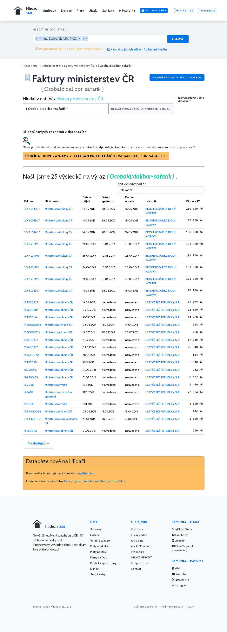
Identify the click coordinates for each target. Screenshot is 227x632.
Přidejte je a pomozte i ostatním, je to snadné (94, 481)
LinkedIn (179, 540)
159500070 (31, 355)
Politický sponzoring (103, 563)
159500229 (31, 302)
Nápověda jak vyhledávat (125, 49)
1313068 (29, 384)
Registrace (207, 10)
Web (176, 568)
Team (190, 606)
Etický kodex (139, 535)
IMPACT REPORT (141, 557)
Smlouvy (49, 10)
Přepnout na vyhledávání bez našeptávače (68, 49)
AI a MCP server (141, 546)
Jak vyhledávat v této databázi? (191, 99)
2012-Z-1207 (32, 209)
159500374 (31, 362)
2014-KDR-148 (33, 419)
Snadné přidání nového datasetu (177, 77)
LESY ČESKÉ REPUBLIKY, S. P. (162, 302)
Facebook (180, 535)
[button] (96, 156)
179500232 (31, 340)
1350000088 (32, 411)
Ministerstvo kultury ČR (58, 209)
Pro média (137, 552)
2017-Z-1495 (31, 244)
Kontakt (136, 568)
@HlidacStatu (182, 529)
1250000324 (32, 332)
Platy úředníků (99, 546)
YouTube (179, 574)
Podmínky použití (172, 606)
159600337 (31, 347)
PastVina (127, 10)
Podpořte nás (153, 11)
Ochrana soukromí (145, 606)
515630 (28, 392)
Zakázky (108, 10)
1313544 (28, 404)
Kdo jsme (137, 529)
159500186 (31, 317)
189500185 (31, 377)
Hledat (178, 39)
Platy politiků (98, 552)
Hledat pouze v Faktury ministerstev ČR (141, 108)
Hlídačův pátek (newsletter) (183, 548)
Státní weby (98, 574)
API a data (137, 540)
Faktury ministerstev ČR (79, 66)
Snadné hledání (155, 49)
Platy (80, 10)
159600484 (31, 310)
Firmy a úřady (98, 557)
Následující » (38, 443)
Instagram (180, 585)
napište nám (85, 473)
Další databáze (51, 66)
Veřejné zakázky (100, 540)
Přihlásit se (184, 10)
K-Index (95, 568)
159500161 (30, 430)
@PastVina (180, 579)
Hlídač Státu (30, 66)
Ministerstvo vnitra (56, 384)
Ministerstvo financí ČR (58, 324)
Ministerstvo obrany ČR (59, 302)
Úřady (93, 10)
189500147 (30, 370)
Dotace (66, 10)
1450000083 (32, 324)
